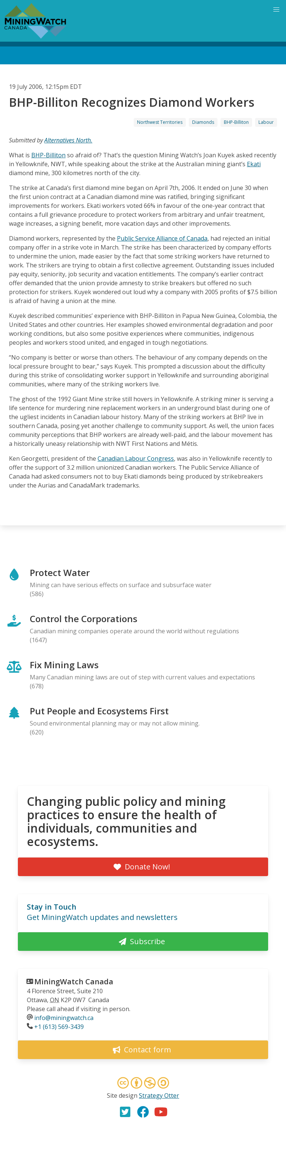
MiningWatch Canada (73, 982)
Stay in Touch (51, 907)
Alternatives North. (68, 140)
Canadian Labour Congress (136, 458)
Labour (266, 122)
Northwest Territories (159, 122)
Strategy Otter (159, 1095)
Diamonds (203, 122)
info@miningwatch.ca (63, 1018)
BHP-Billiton (236, 122)
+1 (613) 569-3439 (59, 1027)
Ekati (254, 164)
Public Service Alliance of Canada (162, 238)
